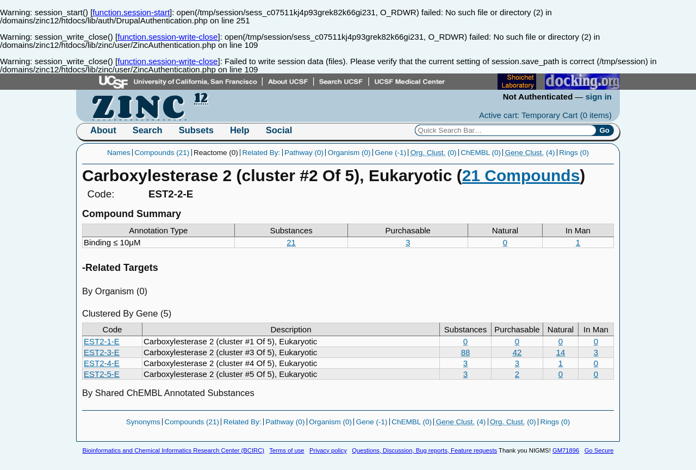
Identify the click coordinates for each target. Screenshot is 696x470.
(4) (530, 153)
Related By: (261, 153)
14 (561, 352)
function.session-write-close (167, 36)
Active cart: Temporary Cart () (545, 115)
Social (279, 130)
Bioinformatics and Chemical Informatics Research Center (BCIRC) (173, 450)
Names (118, 153)
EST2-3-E (102, 352)
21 (291, 242)
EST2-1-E (102, 341)
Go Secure (599, 450)
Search (148, 130)
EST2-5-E (102, 374)
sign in (599, 96)
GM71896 (565, 450)
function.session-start (131, 12)
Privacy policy (328, 450)
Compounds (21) (162, 153)
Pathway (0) (304, 153)
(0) (434, 153)
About (103, 130)
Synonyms (143, 422)
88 (465, 352)
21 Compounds (521, 175)
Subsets (196, 130)
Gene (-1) (390, 153)
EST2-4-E (102, 363)
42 (517, 352)
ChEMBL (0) (481, 153)
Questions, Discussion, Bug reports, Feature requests (424, 450)
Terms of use (286, 450)
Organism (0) (349, 153)
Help (240, 130)
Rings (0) (574, 153)
